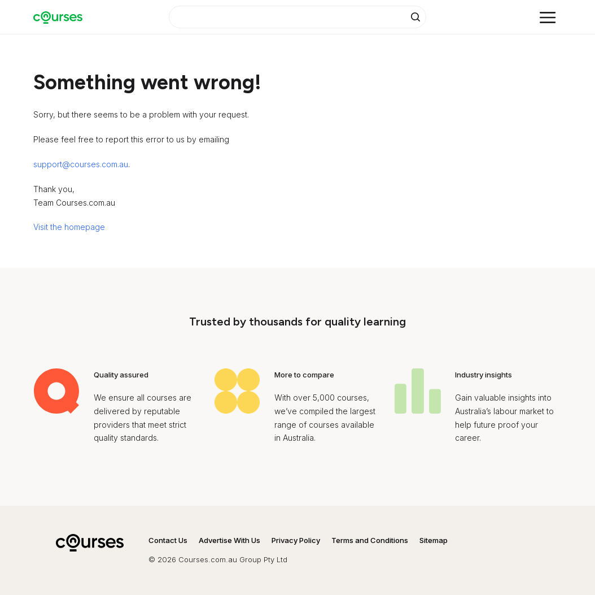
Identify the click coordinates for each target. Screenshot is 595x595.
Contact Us (167, 540)
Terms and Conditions (369, 540)
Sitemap (433, 540)
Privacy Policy (296, 540)
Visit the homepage (69, 227)
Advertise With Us (229, 540)
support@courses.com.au (80, 164)
